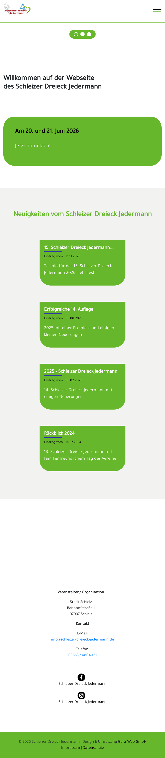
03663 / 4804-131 (82, 656)
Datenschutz (93, 748)
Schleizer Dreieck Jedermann (82, 684)
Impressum (71, 748)
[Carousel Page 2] (82, 34)
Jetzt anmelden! (32, 146)
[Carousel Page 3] (89, 34)
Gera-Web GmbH (132, 742)
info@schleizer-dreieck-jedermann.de (82, 640)
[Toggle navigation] (157, 13)
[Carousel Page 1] (76, 34)
